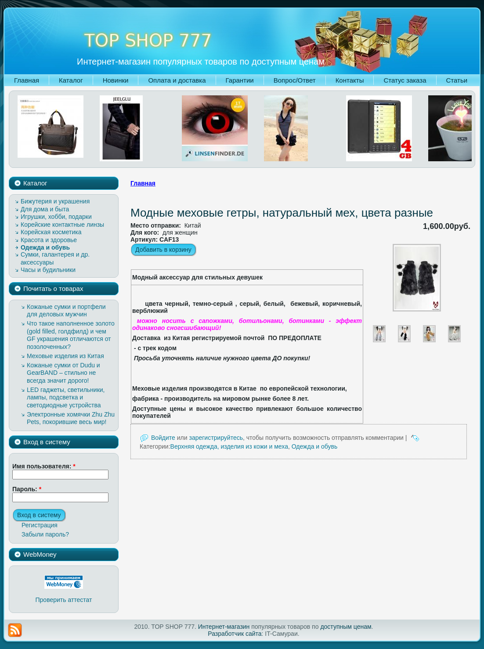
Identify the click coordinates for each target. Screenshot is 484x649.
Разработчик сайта (234, 633)
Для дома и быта (45, 209)
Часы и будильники (48, 269)
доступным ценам (345, 626)
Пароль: (26, 489)
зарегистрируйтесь (216, 437)
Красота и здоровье (49, 239)
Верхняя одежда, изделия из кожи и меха (229, 446)
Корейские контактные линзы (62, 224)
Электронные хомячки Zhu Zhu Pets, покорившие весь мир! (71, 418)
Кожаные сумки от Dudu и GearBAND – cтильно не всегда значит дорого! (63, 373)
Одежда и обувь (45, 247)
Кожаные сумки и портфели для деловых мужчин (66, 310)
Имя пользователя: (44, 466)
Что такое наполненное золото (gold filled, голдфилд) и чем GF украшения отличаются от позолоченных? (71, 335)
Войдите (163, 437)
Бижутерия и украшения (55, 201)
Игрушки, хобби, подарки (56, 216)
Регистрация (40, 525)
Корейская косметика (51, 232)
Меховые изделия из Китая (65, 355)
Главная (142, 183)
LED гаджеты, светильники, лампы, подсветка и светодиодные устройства (66, 397)
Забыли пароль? (45, 534)
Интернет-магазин (224, 626)
